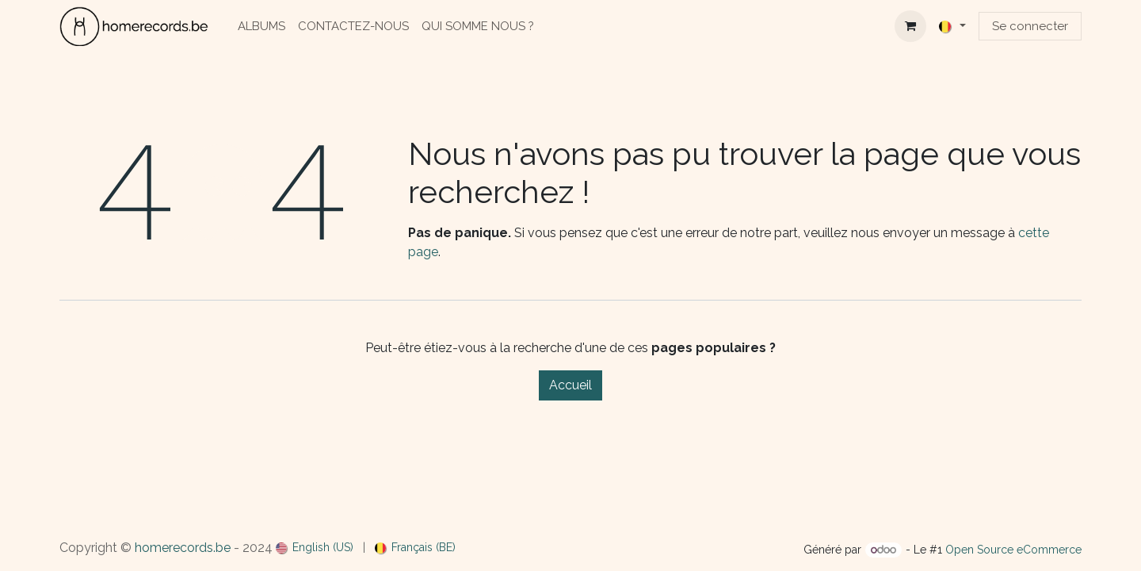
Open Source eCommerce (1013, 549)
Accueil (570, 385)
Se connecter (1030, 26)
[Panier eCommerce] (910, 26)
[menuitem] (261, 26)
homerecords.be (183, 547)
